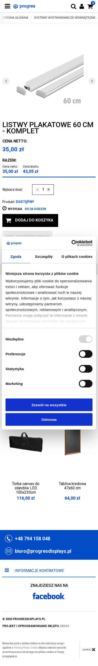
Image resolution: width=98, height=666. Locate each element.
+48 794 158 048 (32, 539)
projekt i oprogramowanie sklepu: (35, 626)
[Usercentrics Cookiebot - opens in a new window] (71, 243)
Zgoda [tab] (15, 256)
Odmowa (48, 419)
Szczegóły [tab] (44, 256)
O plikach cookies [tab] (76, 256)
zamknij (89, 649)
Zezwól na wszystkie (49, 405)
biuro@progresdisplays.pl (43, 551)
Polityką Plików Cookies (26, 647)
